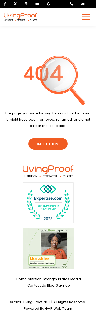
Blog (51, 285)
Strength (50, 279)
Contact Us (36, 285)
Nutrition (34, 279)
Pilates (63, 279)
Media (75, 279)
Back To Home (48, 144)
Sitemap (63, 285)
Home (21, 279)
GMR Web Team (58, 308)
